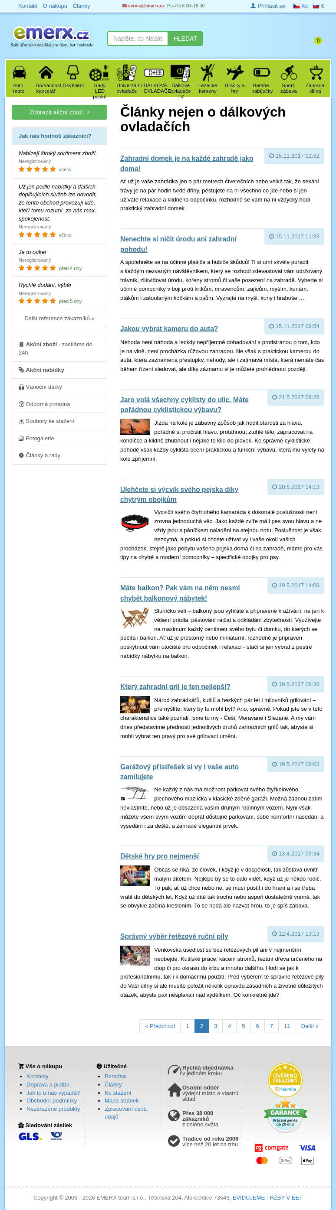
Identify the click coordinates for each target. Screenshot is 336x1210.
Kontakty (37, 1076)
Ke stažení (118, 1093)
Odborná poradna (44, 404)
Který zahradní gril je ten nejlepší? (175, 686)
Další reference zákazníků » (59, 318)
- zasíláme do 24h (55, 348)
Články (113, 1084)
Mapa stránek (122, 1100)
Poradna (115, 1076)
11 (287, 1026)
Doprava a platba (47, 1084)
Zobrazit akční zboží (59, 112)
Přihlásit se (267, 6)
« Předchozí (160, 1026)
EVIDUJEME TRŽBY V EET (268, 1197)
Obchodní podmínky (51, 1100)
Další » (310, 1026)
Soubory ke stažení (46, 421)
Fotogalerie (36, 438)
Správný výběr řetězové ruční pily (174, 936)
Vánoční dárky (40, 386)
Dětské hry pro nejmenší (159, 856)
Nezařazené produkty (53, 1109)
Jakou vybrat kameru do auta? (169, 328)
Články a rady (39, 455)
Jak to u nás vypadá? (53, 1093)
